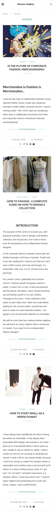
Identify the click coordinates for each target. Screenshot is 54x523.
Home (5, 14)
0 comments (36, 139)
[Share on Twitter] (27, 144)
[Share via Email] (34, 144)
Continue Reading (27, 129)
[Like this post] (20, 144)
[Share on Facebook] (24, 144)
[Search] (51, 4)
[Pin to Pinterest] (30, 144)
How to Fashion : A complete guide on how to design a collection (27, 205)
